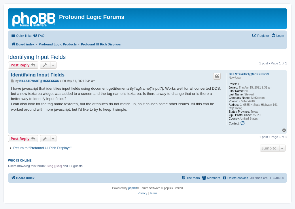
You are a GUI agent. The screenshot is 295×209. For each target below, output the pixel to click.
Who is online (19, 160)
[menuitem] (38, 35)
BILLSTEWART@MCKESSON (249, 74)
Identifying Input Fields (37, 57)
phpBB (132, 188)
